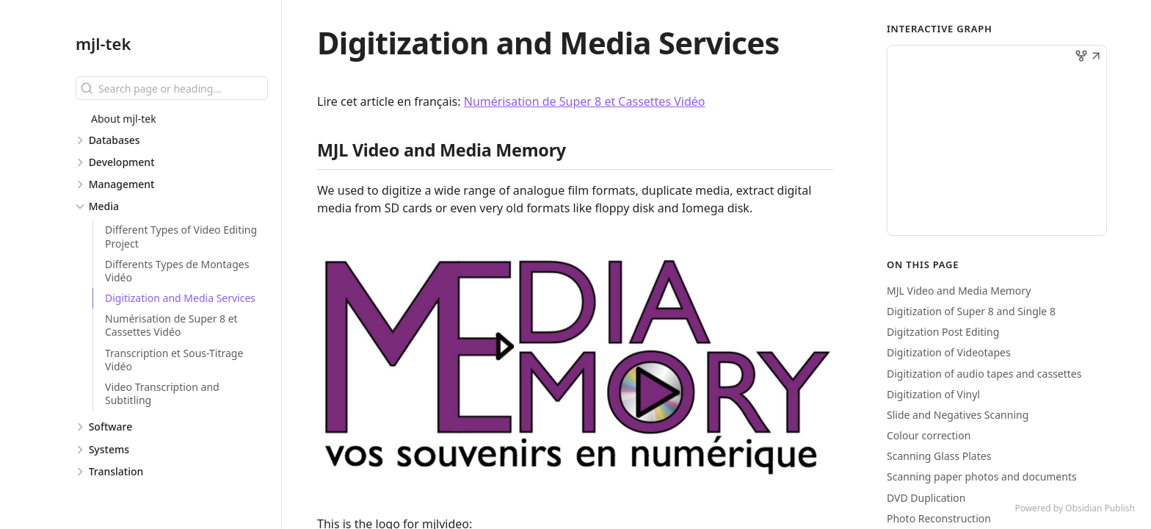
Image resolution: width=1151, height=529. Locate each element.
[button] (1096, 57)
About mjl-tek (123, 119)
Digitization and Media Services (180, 298)
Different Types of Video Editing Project (181, 236)
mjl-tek (103, 43)
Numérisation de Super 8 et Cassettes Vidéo (171, 325)
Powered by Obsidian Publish (1074, 508)
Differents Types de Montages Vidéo (177, 270)
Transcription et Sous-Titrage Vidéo (174, 359)
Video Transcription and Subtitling (162, 393)
